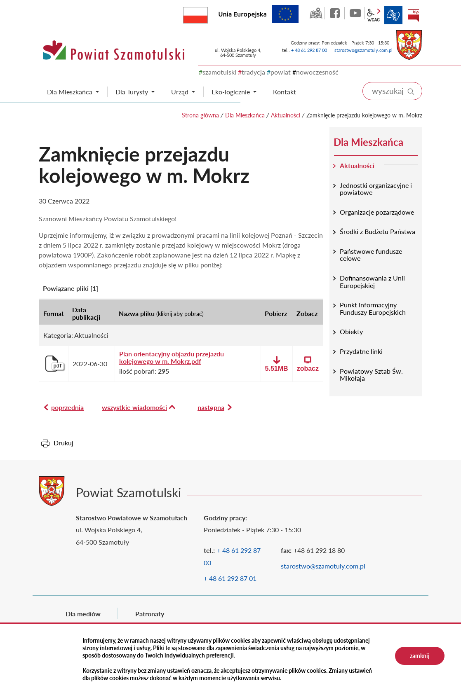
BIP (413, 15)
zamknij (420, 655)
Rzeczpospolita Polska (207, 13)
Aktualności (285, 115)
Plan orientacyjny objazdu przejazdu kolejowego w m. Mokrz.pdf (171, 357)
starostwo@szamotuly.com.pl (363, 50)
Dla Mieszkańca (245, 115)
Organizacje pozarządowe (377, 212)
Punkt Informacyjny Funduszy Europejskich (373, 308)
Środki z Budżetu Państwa (377, 231)
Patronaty (149, 614)
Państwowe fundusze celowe (371, 254)
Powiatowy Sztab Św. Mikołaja (371, 374)
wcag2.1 (374, 15)
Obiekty (351, 331)
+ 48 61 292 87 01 (230, 578)
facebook (336, 13)
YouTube (355, 13)
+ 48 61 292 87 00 (309, 50)
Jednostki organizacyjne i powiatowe (376, 189)
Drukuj (63, 443)
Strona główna (200, 115)
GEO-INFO (316, 13)
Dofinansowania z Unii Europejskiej (372, 281)
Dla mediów (83, 614)
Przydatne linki (361, 351)
